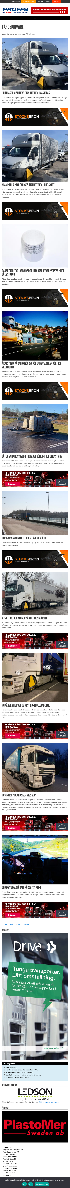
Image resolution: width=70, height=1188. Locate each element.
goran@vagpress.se (10, 1166)
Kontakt (48, 1)
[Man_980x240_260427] (35, 479)
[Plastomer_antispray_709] (35, 1127)
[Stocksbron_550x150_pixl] (35, 117)
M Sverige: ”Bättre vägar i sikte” (17, 1077)
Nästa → (28, 925)
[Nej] (66, 1182)
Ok (24, 1184)
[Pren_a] (49, 10)
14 (24, 925)
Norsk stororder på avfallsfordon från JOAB (22, 1070)
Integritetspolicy (42, 1184)
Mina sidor (40, 1)
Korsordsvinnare (15, 1)
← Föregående (7, 925)
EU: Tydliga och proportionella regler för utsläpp (23, 1075)
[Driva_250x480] (35, 996)
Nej (30, 1184)
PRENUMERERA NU (29, 1)
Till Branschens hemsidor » (49, 1102)
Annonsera (56, 1)
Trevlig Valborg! (11, 1067)
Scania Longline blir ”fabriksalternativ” (20, 1072)
